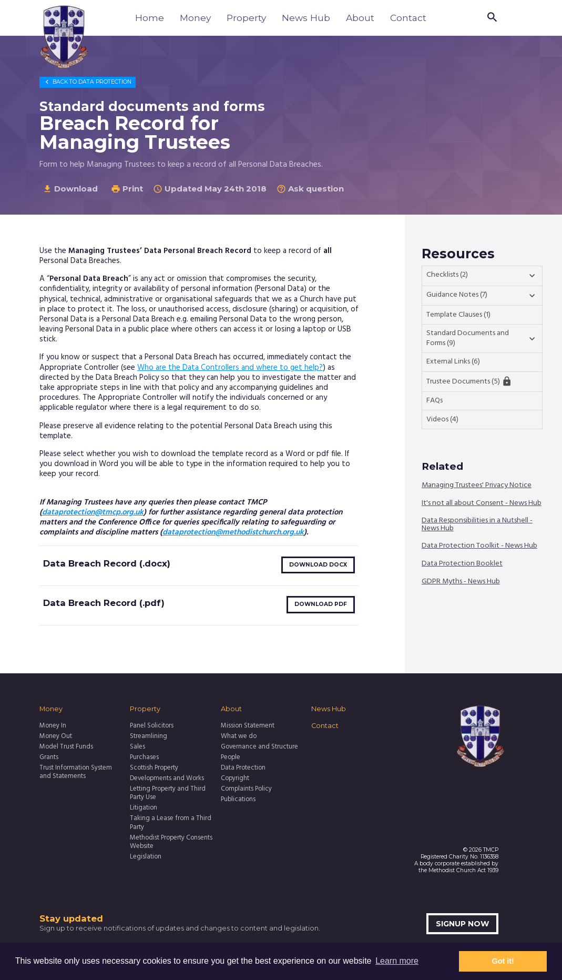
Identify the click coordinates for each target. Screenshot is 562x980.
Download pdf (320, 604)
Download (70, 189)
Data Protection (87, 81)
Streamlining (148, 736)
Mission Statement (247, 726)
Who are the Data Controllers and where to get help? (230, 367)
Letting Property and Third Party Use (168, 793)
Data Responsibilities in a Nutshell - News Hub (477, 524)
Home (149, 17)
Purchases (144, 757)
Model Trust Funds (66, 747)
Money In (52, 726)
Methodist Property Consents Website (171, 842)
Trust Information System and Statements (75, 772)
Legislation (145, 857)
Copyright (235, 778)
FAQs (434, 401)
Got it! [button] (503, 961)
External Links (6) (453, 362)
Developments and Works (167, 778)
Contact (408, 17)
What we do (239, 736)
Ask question (310, 189)
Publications (238, 799)
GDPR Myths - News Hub (461, 582)
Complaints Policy (246, 789)
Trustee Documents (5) (469, 382)
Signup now (462, 923)
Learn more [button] (396, 960)
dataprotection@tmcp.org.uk (93, 512)
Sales (137, 747)
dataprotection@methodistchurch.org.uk (233, 532)
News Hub (306, 17)
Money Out (55, 736)
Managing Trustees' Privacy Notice (477, 486)
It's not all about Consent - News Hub (481, 503)
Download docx (318, 564)
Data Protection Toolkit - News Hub (479, 546)
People (230, 757)
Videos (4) (442, 419)
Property (246, 17)
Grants (48, 757)
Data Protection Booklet (462, 564)
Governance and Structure (259, 747)
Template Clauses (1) (458, 315)
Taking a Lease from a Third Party (170, 823)
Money (195, 17)
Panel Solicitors (151, 726)
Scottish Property (154, 768)
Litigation (143, 808)
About (360, 17)
